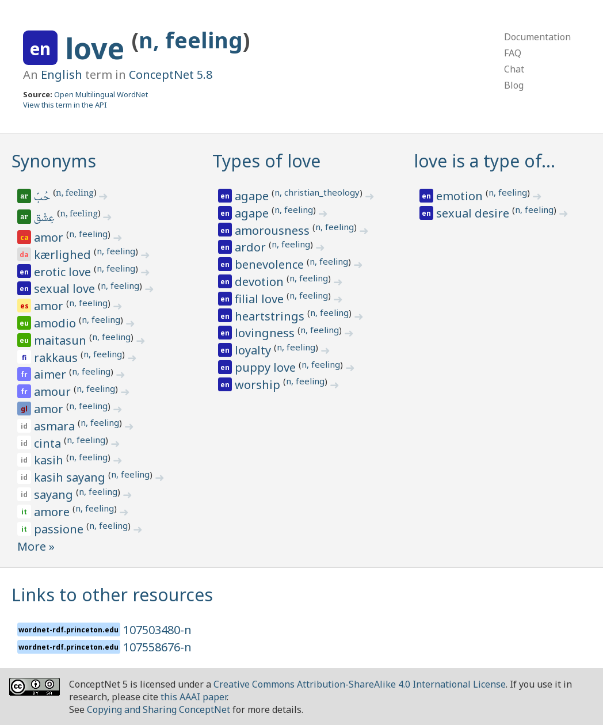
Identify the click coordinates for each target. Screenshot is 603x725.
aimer (51, 374)
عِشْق (45, 218)
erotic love (64, 272)
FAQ (512, 53)
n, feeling (191, 40)
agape (253, 196)
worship (259, 384)
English (61, 74)
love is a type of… (484, 161)
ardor (252, 247)
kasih (50, 460)
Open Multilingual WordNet (101, 94)
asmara (56, 426)
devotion (261, 281)
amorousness (273, 230)
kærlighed (64, 254)
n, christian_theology (317, 192)
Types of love (266, 161)
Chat (514, 69)
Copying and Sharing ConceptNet (158, 709)
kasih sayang (71, 477)
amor (50, 237)
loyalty (254, 350)
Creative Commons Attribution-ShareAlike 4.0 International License (359, 684)
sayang (55, 494)
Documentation (537, 36)
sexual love (66, 288)
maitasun (61, 340)
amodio (56, 323)
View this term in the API (65, 105)
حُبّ (42, 198)
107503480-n (157, 630)
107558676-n (157, 647)
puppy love (267, 367)
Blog (514, 85)
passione (60, 529)
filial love (261, 299)
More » (36, 546)
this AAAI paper (194, 696)
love (98, 48)
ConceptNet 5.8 (170, 74)
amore (53, 512)
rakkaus (57, 357)
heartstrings (271, 316)
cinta (49, 443)
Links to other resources (112, 594)
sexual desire (474, 213)
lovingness (266, 333)
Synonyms (54, 161)
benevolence (271, 264)
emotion (461, 196)
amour (54, 391)
